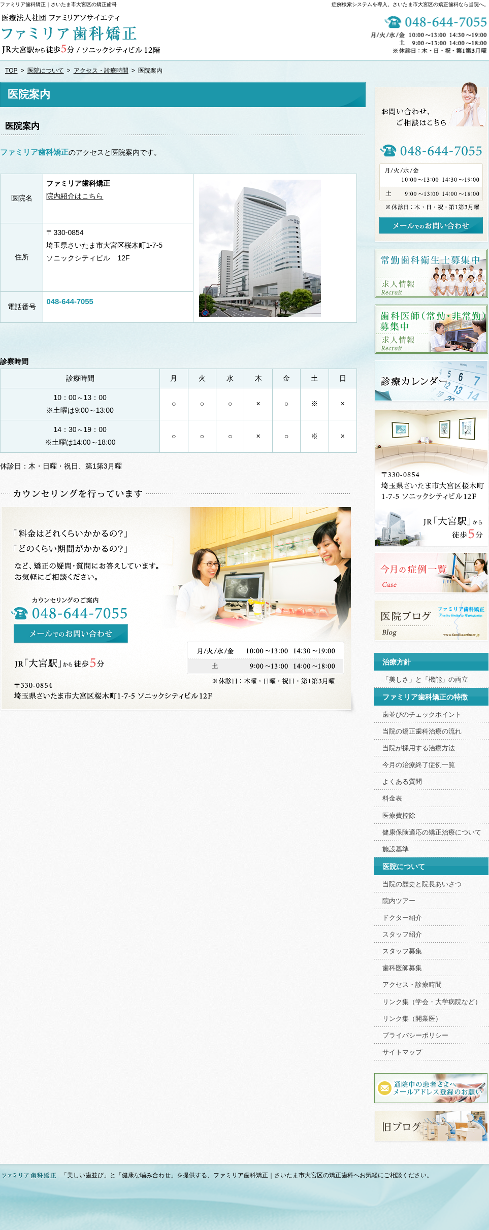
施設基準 (395, 849)
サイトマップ (402, 1052)
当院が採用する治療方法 (418, 748)
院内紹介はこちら (74, 196)
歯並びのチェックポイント (422, 714)
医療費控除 (398, 815)
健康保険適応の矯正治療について (431, 832)
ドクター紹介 (402, 917)
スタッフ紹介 (402, 934)
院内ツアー (398, 901)
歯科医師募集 (402, 968)
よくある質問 (402, 781)
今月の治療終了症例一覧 (418, 765)
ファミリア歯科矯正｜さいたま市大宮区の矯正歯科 (58, 4)
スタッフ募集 (402, 951)
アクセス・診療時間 (412, 984)
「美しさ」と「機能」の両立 (425, 679)
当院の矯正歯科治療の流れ (422, 731)
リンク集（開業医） (412, 1018)
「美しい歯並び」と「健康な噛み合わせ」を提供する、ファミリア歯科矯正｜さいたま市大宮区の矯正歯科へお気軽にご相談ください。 (247, 1175)
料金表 (392, 798)
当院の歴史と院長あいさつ (422, 884)
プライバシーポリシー (415, 1035)
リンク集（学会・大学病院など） (431, 1002)
